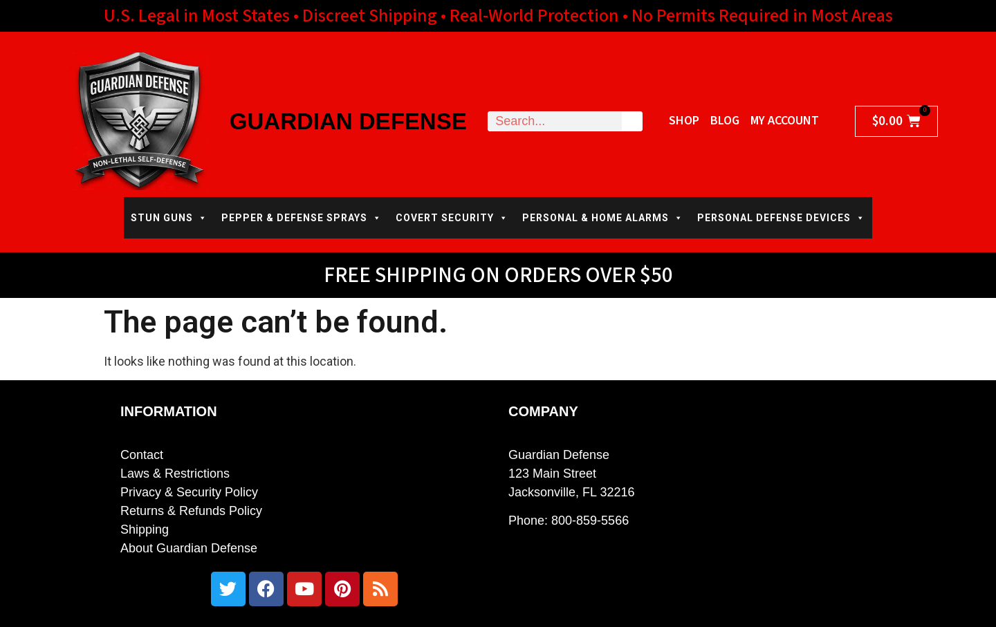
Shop (684, 120)
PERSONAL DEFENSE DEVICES (781, 218)
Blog (724, 120)
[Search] (632, 121)
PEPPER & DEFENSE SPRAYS (301, 218)
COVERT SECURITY (452, 218)
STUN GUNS (169, 218)
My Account (784, 120)
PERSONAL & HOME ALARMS (602, 218)
